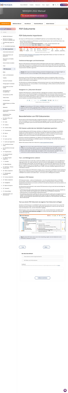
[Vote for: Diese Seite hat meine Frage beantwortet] (42, 256)
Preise (43, 4)
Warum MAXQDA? (23, 4)
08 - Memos (5, 133)
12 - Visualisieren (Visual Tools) (8, 145)
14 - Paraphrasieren (7, 151)
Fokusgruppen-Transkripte (8, 83)
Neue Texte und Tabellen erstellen (8, 59)
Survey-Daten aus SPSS (8, 94)
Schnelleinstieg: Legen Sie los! (8, 43)
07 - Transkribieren (7, 130)
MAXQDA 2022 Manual (7, 36)
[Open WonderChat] (65, 390)
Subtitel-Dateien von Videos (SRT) (9, 104)
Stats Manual (28, 23)
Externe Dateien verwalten (8, 63)
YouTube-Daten (6, 100)
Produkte (31, 4)
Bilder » (46, 247)
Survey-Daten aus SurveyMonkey (7, 91)
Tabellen (5, 78)
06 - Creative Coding (7, 127)
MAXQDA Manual (5, 23)
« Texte (22, 247)
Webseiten (5, 107)
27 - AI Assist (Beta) (7, 191)
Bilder (4, 72)
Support (47, 4)
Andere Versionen (50, 23)
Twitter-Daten (6, 97)
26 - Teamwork (6, 188)
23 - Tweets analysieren (8, 179)
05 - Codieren (6, 124)
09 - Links (5, 136)
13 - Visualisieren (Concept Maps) (8, 148)
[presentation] (42, 273)
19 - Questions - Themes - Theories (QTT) (8, 167)
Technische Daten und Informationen (7, 194)
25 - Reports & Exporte (8, 185)
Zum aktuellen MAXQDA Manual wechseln (33, 16)
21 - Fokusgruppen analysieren (7, 174)
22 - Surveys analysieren (8, 177)
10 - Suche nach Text (7, 139)
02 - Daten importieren (8, 49)
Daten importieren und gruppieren (8, 55)
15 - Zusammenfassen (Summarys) (7, 155)
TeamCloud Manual (38, 23)
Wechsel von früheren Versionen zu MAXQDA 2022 (9, 39)
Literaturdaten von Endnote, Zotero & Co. (9, 111)
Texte (4, 65)
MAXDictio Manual (17, 23)
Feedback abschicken (42, 278)
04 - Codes (5, 122)
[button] (43, 256)
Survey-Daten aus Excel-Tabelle (8, 87)
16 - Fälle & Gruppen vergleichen (7, 158)
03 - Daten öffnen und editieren (7, 118)
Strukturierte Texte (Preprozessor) (7, 115)
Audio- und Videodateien (8, 75)
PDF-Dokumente (7, 69)
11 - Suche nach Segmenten (9, 141)
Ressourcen (37, 4)
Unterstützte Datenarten (8, 52)
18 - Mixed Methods (7, 164)
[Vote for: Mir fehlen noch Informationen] (42, 260)
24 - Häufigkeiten (6, 182)
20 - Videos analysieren (8, 170)
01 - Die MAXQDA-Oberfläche (9, 46)
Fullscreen (9, 29)
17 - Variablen (6, 161)
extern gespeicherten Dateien (46, 142)
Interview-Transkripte (7, 80)
